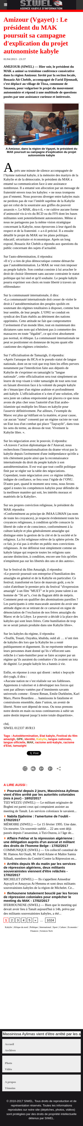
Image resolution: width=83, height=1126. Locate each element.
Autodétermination (25, 735)
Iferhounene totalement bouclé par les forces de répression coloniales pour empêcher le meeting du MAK (41, 896)
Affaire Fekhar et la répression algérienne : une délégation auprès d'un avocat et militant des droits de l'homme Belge (39, 842)
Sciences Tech (46, 931)
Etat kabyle (47, 735)
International (45, 927)
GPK (20, 739)
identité (30, 739)
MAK (30, 742)
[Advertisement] (39, 983)
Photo (8, 1063)
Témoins (10, 1088)
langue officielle (14, 742)
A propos (10, 1082)
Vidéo (8, 1069)
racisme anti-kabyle (48, 742)
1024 (50, 920)
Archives (10, 1050)
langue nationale (59, 739)
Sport (55, 927)
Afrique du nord (21, 927)
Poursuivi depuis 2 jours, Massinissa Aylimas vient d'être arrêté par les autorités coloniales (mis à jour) (41, 794)
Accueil (9, 1044)
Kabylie (41, 739)
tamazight (20, 745)
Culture (62, 927)
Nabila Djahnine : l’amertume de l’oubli (36, 816)
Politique (34, 927)
